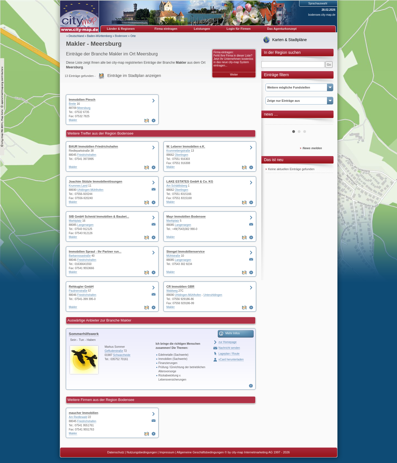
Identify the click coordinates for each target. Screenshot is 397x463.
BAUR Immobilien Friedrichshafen (93, 146)
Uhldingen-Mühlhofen (90, 189)
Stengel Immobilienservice (186, 251)
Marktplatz (75, 220)
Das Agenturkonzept (282, 28)
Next (325, 122)
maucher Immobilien (83, 412)
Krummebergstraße (178, 150)
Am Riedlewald (78, 417)
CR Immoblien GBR (180, 286)
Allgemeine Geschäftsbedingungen (200, 452)
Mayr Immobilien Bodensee (186, 216)
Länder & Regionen (121, 28)
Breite (72, 103)
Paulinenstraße (78, 290)
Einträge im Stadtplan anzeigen (134, 75)
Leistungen (202, 28)
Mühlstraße (173, 255)
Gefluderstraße (114, 350)
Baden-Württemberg (99, 36)
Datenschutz (115, 452)
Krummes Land (78, 185)
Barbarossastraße (80, 255)
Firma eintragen (166, 28)
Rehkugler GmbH (81, 286)
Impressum (166, 452)
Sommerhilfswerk (84, 334)
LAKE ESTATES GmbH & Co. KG (190, 181)
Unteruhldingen (212, 294)
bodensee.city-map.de (321, 14)
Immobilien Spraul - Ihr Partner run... (95, 251)
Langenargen (85, 224)
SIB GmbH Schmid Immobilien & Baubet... (99, 216)
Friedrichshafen (86, 154)
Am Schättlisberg (177, 185)
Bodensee (121, 36)
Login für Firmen (239, 28)
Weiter (234, 74)
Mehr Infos (233, 333)
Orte (133, 36)
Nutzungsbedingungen (142, 452)
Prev (272, 122)
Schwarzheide (121, 355)
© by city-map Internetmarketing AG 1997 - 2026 (257, 452)
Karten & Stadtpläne (289, 40)
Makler (73, 120)
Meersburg (83, 107)
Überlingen (181, 154)
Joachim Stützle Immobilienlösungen (95, 181)
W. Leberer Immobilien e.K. (186, 146)
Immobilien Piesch (82, 99)
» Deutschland (75, 36)
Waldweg (172, 290)
